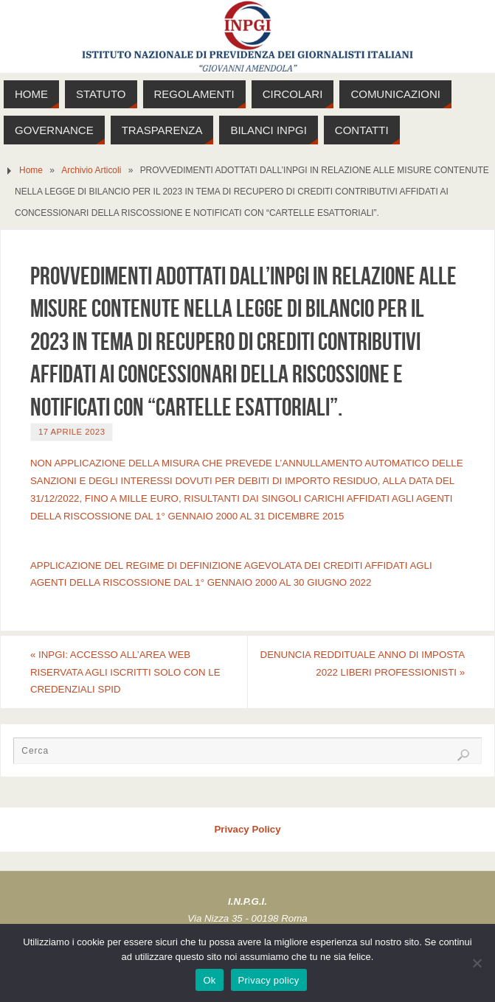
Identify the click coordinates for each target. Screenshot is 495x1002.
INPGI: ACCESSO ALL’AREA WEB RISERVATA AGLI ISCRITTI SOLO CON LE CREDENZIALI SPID (125, 672)
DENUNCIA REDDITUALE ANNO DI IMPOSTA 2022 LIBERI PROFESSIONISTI (362, 663)
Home (31, 170)
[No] (476, 963)
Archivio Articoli (91, 170)
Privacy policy (269, 980)
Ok (209, 980)
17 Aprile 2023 (71, 431)
